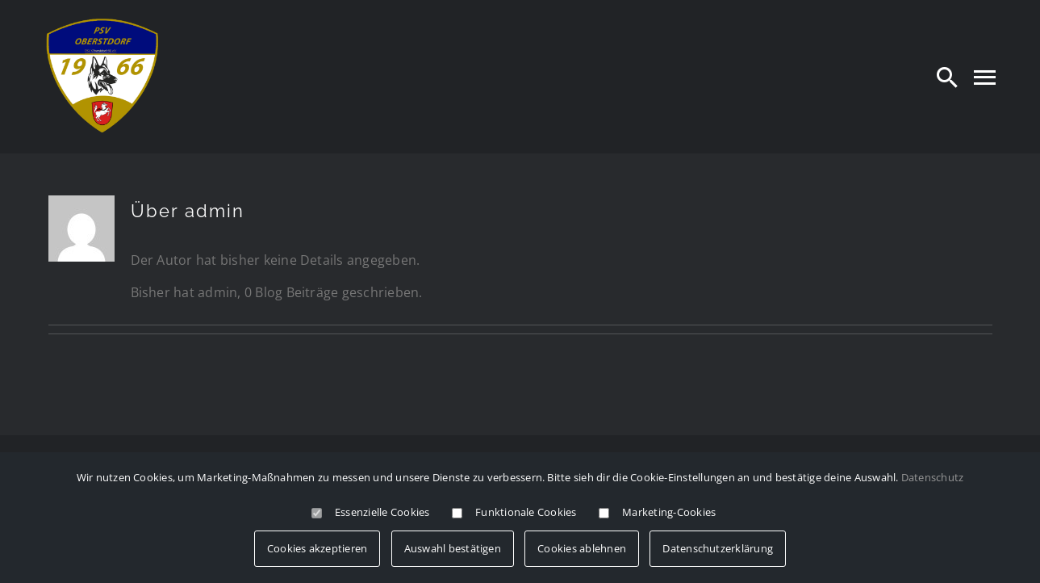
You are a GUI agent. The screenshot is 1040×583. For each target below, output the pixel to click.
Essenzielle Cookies (382, 512)
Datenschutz (932, 477)
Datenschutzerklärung (717, 548)
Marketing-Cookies (669, 512)
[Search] (947, 76)
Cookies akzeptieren (317, 548)
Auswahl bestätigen (452, 548)
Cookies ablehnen (581, 548)
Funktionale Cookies (526, 512)
